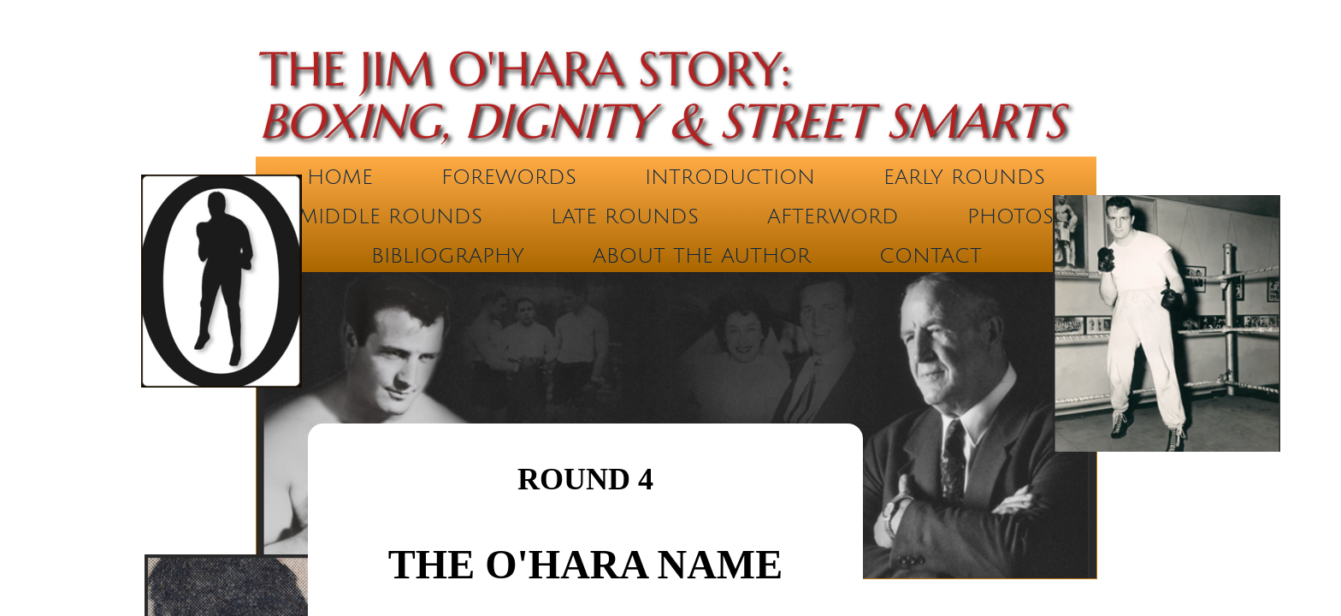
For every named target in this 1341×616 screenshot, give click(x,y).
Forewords (508, 177)
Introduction (730, 177)
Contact (930, 256)
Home (340, 177)
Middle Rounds (390, 216)
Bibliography (447, 256)
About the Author (702, 256)
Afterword (833, 216)
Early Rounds (964, 177)
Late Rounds (625, 216)
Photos (1010, 216)
